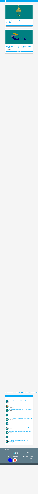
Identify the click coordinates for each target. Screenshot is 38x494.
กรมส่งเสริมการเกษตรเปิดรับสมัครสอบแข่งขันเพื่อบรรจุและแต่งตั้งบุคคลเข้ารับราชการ (20, 418)
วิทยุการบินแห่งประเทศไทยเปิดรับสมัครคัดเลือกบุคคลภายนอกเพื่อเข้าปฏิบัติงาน (19, 427)
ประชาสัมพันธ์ (26, 452)
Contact (16, 453)
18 (14, 392)
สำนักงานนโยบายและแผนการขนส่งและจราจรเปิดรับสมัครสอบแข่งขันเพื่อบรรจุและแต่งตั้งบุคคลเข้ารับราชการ (15, 47)
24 (29, 392)
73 (36, 392)
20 (19, 392)
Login (6, 453)
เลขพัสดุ (6, 452)
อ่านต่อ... (16, 25)
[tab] (8, 398)
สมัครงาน (16, 452)
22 (24, 392)
